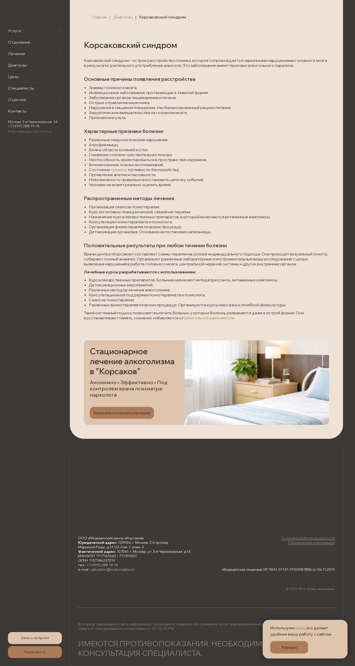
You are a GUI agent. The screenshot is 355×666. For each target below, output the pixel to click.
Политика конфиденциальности (308, 538)
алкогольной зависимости (209, 317)
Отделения (19, 42)
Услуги (14, 30)
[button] (35, 638)
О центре (17, 99)
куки (300, 627)
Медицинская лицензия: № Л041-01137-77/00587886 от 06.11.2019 (278, 569)
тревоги (118, 169)
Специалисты (21, 88)
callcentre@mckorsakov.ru (112, 569)
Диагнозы (17, 65)
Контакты (17, 111)
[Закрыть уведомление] (343, 623)
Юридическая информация (311, 542)
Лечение (16, 53)
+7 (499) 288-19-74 (23, 126)
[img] (27, 14)
